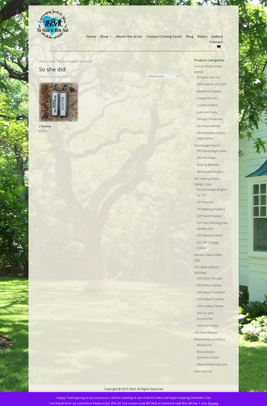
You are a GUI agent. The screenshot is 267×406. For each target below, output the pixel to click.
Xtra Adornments (208, 126)
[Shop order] (162, 76)
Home (91, 37)
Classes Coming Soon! (164, 37)
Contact (216, 42)
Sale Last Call (203, 371)
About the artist (129, 37)
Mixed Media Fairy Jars (212, 364)
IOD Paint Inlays (208, 326)
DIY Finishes (205, 202)
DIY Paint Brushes (209, 216)
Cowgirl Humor (207, 98)
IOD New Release (206, 332)
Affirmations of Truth (211, 84)
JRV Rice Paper (206, 158)
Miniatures (204, 345)
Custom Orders (207, 105)
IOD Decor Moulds (209, 278)
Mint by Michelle (208, 165)
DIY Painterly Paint (209, 235)
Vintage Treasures (209, 119)
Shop (104, 37)
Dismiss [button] (213, 403)
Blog (189, 37)
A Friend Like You (208, 77)
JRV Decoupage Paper (212, 151)
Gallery (217, 37)
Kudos (202, 37)
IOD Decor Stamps (209, 285)
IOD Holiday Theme (210, 306)
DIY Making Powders (211, 209)
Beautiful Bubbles (209, 91)
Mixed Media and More (209, 339)
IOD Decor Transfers (211, 292)
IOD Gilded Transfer (210, 299)
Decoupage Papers (207, 145)
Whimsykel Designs (210, 172)
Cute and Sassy (207, 112)
